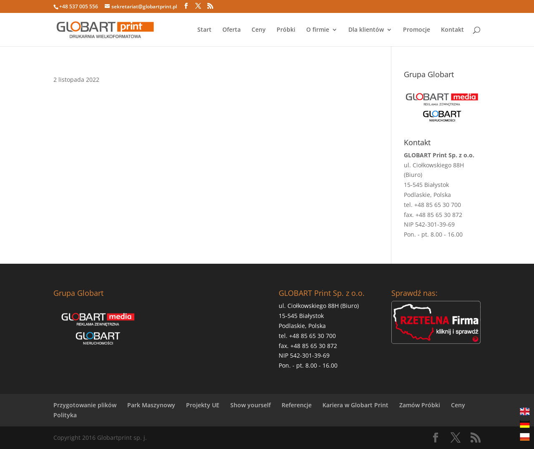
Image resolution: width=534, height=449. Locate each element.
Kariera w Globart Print (355, 405)
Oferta (231, 30)
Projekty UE (202, 405)
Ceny (259, 30)
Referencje (297, 405)
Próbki (286, 30)
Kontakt (452, 30)
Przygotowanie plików (84, 405)
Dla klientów (366, 30)
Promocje (416, 30)
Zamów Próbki (419, 405)
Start (204, 30)
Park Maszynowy (151, 405)
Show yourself (250, 405)
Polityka (65, 415)
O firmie (317, 30)
